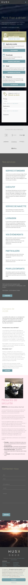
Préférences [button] (13, 582)
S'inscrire (7, 295)
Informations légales (20, 558)
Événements (16, 562)
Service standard (6, 562)
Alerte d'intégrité (14, 559)
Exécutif (4, 564)
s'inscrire (7, 370)
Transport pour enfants (16, 566)
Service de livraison (4, 566)
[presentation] (12, 508)
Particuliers (15, 564)
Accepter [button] (13, 579)
